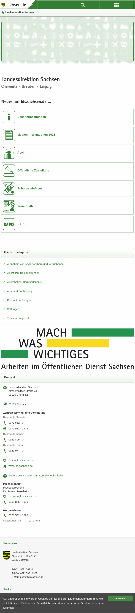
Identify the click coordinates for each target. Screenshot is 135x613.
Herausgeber (10, 543)
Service (7, 589)
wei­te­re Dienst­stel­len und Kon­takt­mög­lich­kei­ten (36, 475)
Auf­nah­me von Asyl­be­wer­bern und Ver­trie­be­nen (35, 263)
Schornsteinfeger (29, 188)
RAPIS (21, 224)
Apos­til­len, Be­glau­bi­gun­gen (23, 272)
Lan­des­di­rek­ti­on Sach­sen (25, 552)
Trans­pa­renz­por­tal (18, 318)
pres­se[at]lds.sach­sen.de (23, 496)
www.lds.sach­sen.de (21, 465)
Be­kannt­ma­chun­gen (19, 300)
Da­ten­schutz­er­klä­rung (81, 598)
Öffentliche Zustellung (33, 170)
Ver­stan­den (120, 598)
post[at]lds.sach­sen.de (22, 460)
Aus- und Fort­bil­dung (19, 291)
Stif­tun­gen (13, 309)
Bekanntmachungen (31, 116)
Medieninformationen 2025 (36, 134)
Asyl (20, 152)
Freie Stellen (26, 206)
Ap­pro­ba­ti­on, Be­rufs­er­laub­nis (24, 281)
